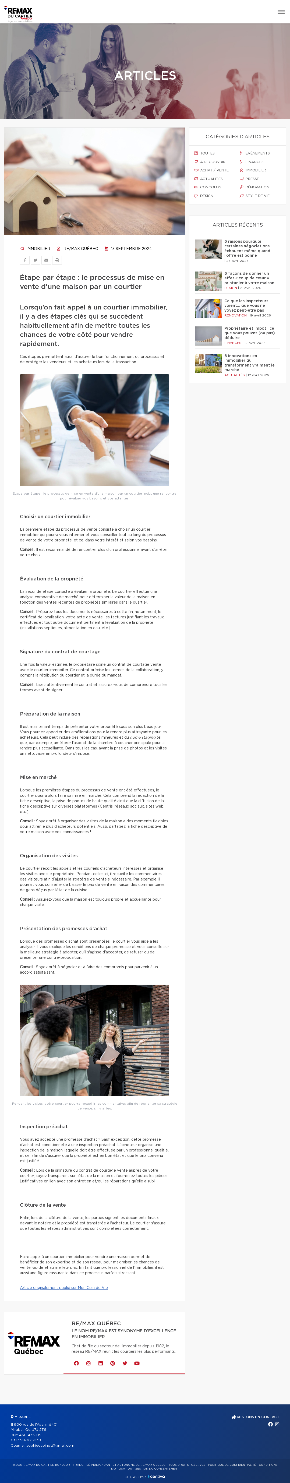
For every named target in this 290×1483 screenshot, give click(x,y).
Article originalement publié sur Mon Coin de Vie (64, 1288)
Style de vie (255, 196)
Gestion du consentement (157, 1468)
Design (203, 196)
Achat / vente (211, 170)
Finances (252, 162)
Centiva (156, 1476)
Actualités (208, 179)
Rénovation (254, 187)
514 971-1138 (30, 1440)
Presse (249, 179)
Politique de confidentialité (232, 1465)
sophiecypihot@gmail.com (50, 1445)
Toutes (204, 153)
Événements (255, 153)
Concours (207, 187)
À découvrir (209, 162)
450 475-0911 (31, 1435)
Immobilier (35, 249)
